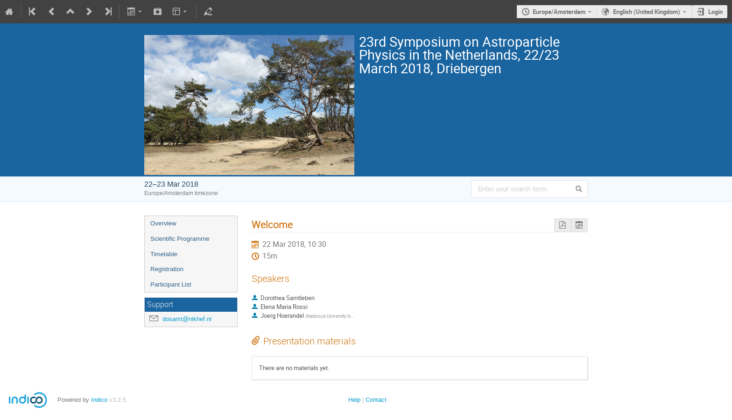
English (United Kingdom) (646, 11)
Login (715, 11)
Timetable (163, 254)
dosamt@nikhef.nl (186, 319)
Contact (376, 400)
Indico (99, 400)
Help (354, 400)
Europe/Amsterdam (559, 11)
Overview (163, 223)
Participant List (170, 284)
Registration (166, 269)
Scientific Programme (180, 238)
